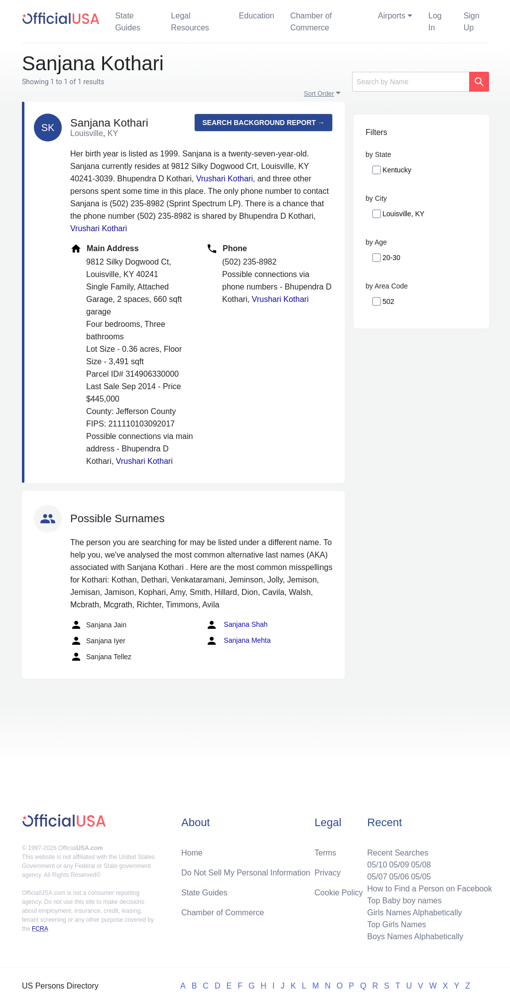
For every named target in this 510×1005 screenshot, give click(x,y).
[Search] (410, 82)
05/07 (377, 876)
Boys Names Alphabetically (415, 936)
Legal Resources (190, 21)
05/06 (399, 876)
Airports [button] (391, 15)
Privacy (328, 872)
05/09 (399, 865)
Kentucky (396, 169)
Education (256, 15)
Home (192, 853)
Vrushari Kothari (224, 178)
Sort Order (319, 93)
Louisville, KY (403, 213)
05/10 (377, 865)
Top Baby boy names (404, 900)
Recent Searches (397, 853)
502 (388, 301)
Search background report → (263, 123)
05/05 (421, 876)
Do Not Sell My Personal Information (245, 872)
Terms (326, 853)
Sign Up (472, 21)
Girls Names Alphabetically (414, 912)
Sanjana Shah (236, 625)
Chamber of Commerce (311, 21)
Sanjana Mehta (238, 641)
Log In (435, 21)
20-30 (391, 257)
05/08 (421, 865)
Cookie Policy (339, 892)
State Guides (127, 21)
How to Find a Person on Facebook (429, 888)
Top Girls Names (396, 924)
